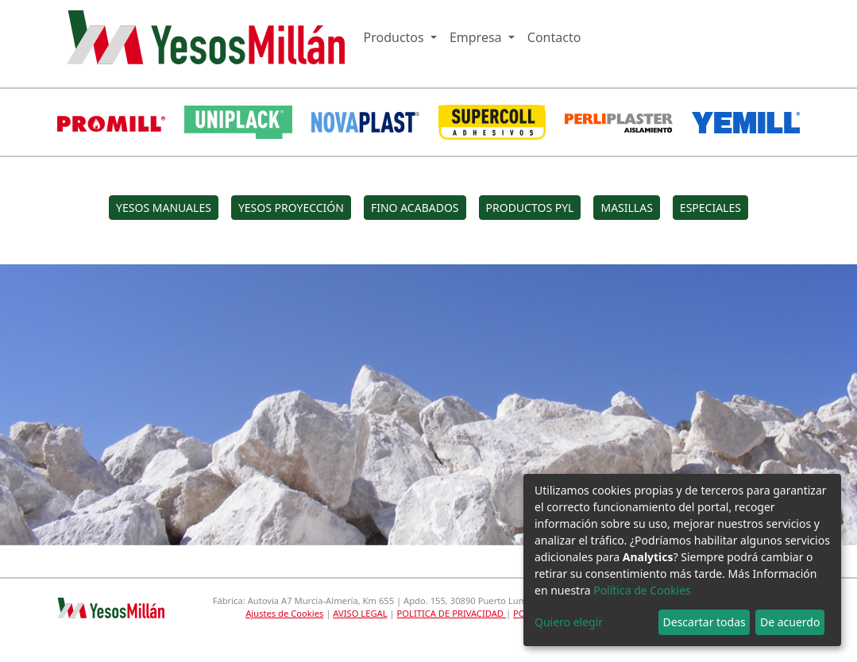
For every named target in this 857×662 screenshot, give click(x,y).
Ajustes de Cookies (284, 613)
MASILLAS (626, 207)
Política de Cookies (642, 590)
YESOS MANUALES (163, 207)
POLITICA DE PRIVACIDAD (451, 613)
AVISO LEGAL (360, 613)
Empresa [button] (477, 37)
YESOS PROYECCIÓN (291, 207)
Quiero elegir (569, 621)
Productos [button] (395, 37)
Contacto (554, 37)
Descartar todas (704, 621)
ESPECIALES (710, 207)
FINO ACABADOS (415, 207)
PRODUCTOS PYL (530, 207)
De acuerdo (790, 621)
